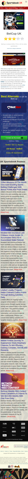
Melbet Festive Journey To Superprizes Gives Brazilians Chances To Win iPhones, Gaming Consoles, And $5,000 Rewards (14, 345)
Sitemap (26, 451)
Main (6, 8)
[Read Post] (5, 212)
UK (2, 8)
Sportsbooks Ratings (13, 8)
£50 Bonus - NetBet (15, 140)
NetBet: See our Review (14, 146)
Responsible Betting (16, 451)
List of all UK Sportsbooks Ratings (14, 439)
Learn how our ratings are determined (14, 48)
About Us (2, 451)
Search (22, 451)
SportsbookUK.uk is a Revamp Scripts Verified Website (18, 463)
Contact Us (7, 451)
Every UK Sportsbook (14, 154)
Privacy (10, 451)
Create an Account (14, 138)
